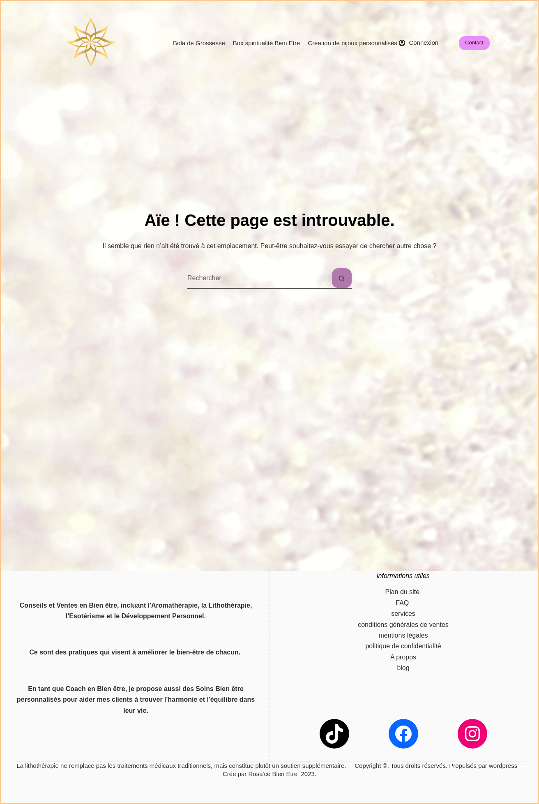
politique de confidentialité (403, 646)
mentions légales (403, 635)
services (403, 613)
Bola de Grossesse (199, 42)
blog (403, 667)
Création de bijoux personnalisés (352, 42)
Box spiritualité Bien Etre (266, 42)
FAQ (403, 602)
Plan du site (403, 591)
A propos (403, 657)
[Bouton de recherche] (342, 278)
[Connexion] (418, 43)
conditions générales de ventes (403, 624)
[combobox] (259, 278)
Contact (474, 42)
